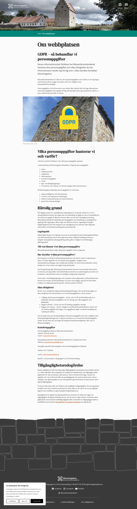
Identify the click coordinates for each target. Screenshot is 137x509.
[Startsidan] (34, 6)
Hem (39, 34)
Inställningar (12, 501)
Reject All (24, 501)
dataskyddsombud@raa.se (53, 342)
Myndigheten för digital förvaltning (68, 402)
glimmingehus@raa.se (51, 354)
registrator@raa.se (50, 336)
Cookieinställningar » (68, 502)
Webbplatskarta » (49, 502)
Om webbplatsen (87, 502)
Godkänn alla (36, 501)
